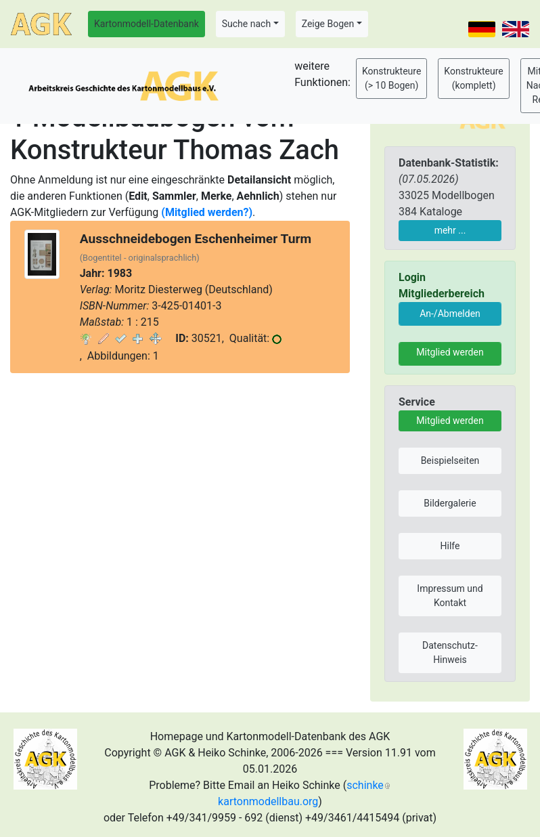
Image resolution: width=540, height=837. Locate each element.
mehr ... (450, 230)
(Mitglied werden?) (206, 212)
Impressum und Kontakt (449, 595)
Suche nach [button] (246, 23)
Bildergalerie (450, 503)
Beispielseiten (450, 460)
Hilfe (450, 545)
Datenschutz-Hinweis (450, 652)
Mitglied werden (449, 352)
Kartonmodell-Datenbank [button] (146, 23)
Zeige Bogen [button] (328, 23)
